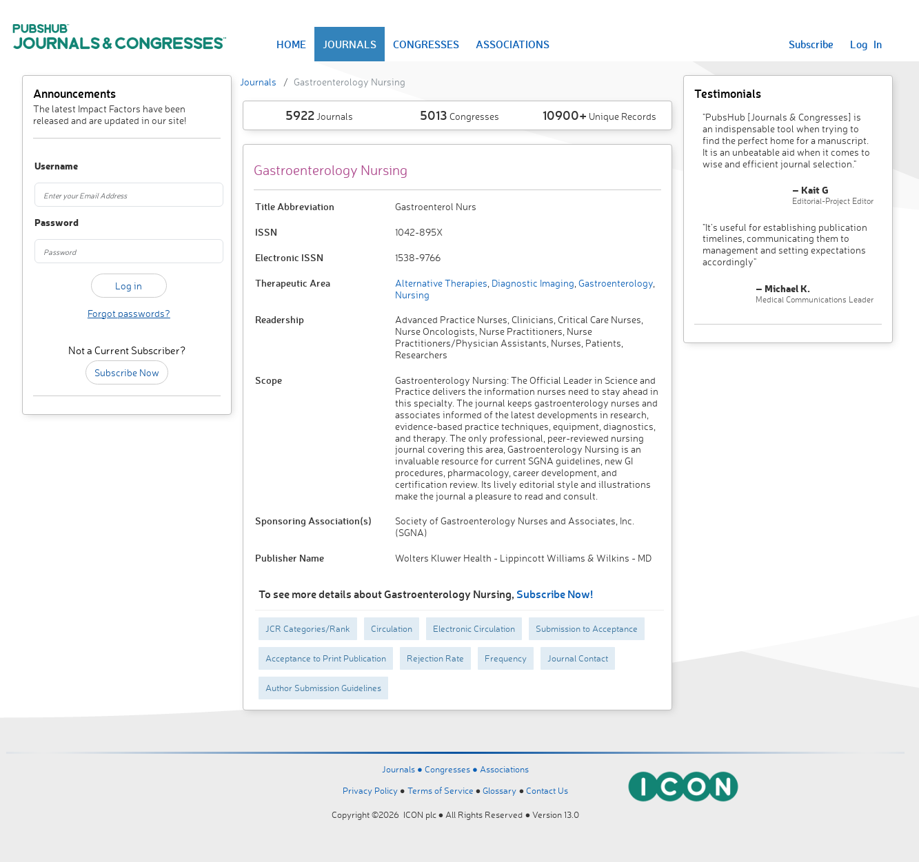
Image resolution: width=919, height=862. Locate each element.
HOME (291, 44)
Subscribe (811, 44)
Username (48, 166)
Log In (866, 44)
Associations (504, 768)
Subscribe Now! (554, 593)
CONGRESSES (426, 44)
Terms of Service (440, 790)
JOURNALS (349, 44)
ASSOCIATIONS (512, 44)
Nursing (412, 294)
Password (48, 223)
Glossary (499, 790)
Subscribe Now (126, 372)
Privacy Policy (370, 790)
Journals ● (403, 768)
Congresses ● (452, 768)
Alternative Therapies (441, 283)
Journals (258, 82)
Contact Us (547, 790)
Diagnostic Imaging (531, 283)
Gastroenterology (614, 283)
